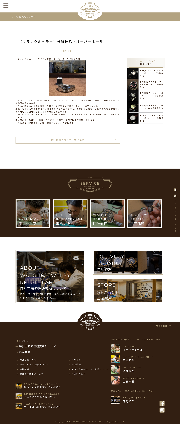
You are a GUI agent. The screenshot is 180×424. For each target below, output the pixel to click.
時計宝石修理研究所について (37, 346)
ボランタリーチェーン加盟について (90, 370)
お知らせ (76, 360)
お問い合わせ (79, 374)
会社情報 (24, 370)
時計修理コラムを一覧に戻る (68, 140)
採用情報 (76, 365)
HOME (24, 340)
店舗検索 (25, 352)
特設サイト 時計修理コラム (34, 365)
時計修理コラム (28, 360)
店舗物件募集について (31, 374)
